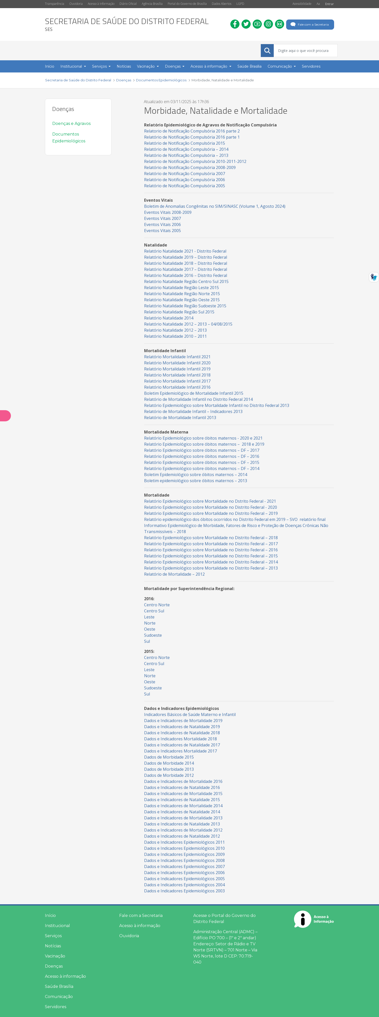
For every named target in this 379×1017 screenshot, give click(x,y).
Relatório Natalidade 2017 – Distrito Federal (185, 269)
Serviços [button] (100, 66)
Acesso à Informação (101, 4)
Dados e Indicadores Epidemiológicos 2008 (184, 860)
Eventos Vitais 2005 (162, 230)
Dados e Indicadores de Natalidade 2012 (182, 836)
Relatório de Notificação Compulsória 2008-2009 (190, 167)
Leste (149, 617)
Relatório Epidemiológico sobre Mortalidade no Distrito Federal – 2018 (211, 537)
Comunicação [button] (280, 66)
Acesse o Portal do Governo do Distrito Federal (224, 918)
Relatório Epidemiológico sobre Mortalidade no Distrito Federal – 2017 (211, 544)
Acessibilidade (302, 4)
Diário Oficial (128, 4)
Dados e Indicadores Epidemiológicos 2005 (184, 878)
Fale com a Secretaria (309, 24)
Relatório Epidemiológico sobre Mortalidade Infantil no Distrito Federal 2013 (217, 405)
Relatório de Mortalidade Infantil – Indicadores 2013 (193, 411)
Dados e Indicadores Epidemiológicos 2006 (184, 872)
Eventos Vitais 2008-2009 (168, 212)
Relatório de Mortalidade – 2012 (174, 574)
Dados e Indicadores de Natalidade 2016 (182, 787)
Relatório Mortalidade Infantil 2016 (177, 387)
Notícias (53, 946)
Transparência (54, 4)
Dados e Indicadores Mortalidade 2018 (180, 739)
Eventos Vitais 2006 (162, 224)
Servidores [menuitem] (311, 66)
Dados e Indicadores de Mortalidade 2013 (183, 818)
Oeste (149, 629)
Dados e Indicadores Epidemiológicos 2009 (184, 854)
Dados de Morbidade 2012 (169, 775)
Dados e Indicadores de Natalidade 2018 (182, 733)
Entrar (329, 4)
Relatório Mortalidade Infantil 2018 (177, 375)
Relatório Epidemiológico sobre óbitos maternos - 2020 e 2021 (203, 438)
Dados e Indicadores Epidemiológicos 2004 (184, 885)
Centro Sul (154, 611)
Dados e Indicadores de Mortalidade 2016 (183, 781)
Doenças (54, 966)
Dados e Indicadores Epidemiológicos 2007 (184, 866)
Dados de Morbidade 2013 (169, 769)
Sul (147, 641)
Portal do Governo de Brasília (187, 4)
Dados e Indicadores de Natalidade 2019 (182, 726)
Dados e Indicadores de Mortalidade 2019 (183, 720)
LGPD (240, 4)
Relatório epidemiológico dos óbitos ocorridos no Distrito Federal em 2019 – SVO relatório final (234, 519)
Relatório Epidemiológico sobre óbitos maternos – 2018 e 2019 (204, 444)
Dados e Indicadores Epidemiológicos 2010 (184, 848)
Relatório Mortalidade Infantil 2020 (177, 363)
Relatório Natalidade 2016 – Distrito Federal (185, 275)
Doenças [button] (173, 66)
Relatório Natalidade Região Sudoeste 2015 (185, 306)
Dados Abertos (221, 4)
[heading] (127, 24)
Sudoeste (153, 635)
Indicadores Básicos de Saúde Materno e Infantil (190, 714)
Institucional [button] (71, 66)
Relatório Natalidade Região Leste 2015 (181, 287)
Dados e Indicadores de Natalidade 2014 (182, 812)
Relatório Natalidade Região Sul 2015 (179, 312)
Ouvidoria (76, 4)
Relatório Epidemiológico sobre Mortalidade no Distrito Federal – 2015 (211, 556)
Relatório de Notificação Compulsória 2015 (184, 143)
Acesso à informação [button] (209, 66)
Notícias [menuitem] (124, 66)
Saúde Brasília (59, 986)
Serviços (53, 935)
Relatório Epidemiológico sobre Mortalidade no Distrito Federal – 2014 (211, 562)
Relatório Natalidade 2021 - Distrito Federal (185, 251)
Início (50, 915)
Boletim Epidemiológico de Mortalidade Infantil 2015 (193, 393)
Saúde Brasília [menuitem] (249, 66)
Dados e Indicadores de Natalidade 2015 (182, 799)
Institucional (57, 925)
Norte (150, 623)
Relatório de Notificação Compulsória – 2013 (186, 155)
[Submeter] (267, 50)
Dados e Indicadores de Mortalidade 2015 (183, 793)
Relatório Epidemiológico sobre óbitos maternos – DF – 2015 (201, 462)
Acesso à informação (65, 976)
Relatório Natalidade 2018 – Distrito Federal (185, 263)
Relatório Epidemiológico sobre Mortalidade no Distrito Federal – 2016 (211, 550)
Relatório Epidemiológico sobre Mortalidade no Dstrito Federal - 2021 (210, 501)
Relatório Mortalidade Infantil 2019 (178, 369)
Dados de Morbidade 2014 (169, 763)
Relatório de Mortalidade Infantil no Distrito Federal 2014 (198, 399)
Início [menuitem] (49, 66)
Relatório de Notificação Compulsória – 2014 (186, 149)
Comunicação (59, 996)
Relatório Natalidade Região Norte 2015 (182, 293)
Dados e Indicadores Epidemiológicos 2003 (184, 891)
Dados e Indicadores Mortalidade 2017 (180, 751)
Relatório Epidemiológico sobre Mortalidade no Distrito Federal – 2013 (211, 568)
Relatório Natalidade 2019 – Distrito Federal (185, 257)
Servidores (55, 1006)
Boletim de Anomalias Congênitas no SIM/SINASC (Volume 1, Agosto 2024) (214, 206)
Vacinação (55, 956)
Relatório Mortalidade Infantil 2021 (177, 357)
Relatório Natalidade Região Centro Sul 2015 (186, 281)
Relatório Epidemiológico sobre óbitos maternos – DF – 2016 (201, 456)
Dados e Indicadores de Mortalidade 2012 (183, 830)
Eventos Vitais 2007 (162, 218)
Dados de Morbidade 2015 (169, 757)
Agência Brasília (152, 4)
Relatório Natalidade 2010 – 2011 (175, 336)
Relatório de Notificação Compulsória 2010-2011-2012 (195, 161)
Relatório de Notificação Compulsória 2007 (184, 173)
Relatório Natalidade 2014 (168, 318)
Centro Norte (157, 605)
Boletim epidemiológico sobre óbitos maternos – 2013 (195, 480)
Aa (318, 4)
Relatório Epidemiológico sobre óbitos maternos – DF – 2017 (201, 450)
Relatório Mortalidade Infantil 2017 (177, 381)
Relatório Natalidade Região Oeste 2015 (182, 300)
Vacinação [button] (146, 66)
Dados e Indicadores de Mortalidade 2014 (183, 805)
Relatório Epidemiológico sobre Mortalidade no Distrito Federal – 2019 (211, 513)
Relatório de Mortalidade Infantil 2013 (180, 417)
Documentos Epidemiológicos (68, 137)
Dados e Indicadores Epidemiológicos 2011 (184, 842)
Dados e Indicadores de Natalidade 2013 (182, 824)
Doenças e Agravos (71, 123)
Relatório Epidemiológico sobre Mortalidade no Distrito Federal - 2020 (211, 507)
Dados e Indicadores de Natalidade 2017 (182, 745)
